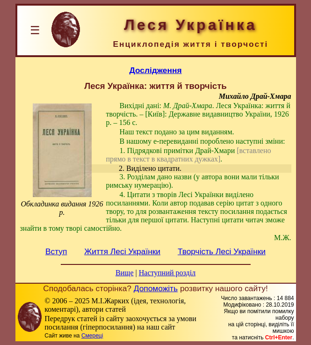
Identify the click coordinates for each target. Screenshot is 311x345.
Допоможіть (156, 288)
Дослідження (155, 70)
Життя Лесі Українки (122, 251)
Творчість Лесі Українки (222, 251)
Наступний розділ (167, 273)
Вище (125, 273)
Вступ (56, 251)
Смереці (92, 335)
